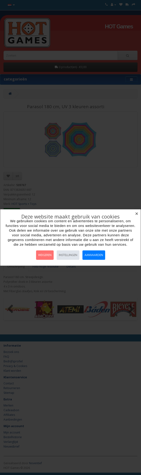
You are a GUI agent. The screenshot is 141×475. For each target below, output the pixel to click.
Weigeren (45, 255)
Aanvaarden (94, 255)
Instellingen (68, 255)
